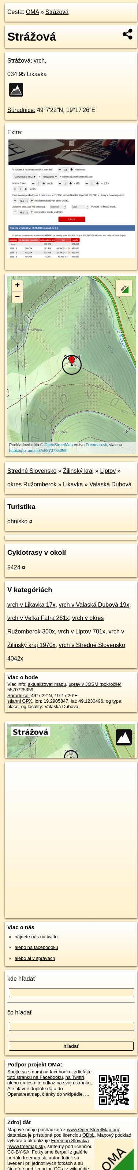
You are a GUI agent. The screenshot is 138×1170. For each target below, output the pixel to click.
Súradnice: (21, 110)
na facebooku (57, 1071)
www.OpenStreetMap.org (93, 1129)
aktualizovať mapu (47, 684)
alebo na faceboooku (36, 947)
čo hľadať (19, 1012)
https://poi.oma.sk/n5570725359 (38, 450)
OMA (32, 12)
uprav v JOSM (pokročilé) (94, 684)
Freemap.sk (96, 444)
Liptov (108, 471)
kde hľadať (21, 979)
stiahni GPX (19, 701)
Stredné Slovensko (31, 471)
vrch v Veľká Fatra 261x (38, 618)
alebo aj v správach (35, 958)
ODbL (88, 1135)
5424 (13, 567)
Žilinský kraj (78, 471)
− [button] (17, 297)
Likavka (73, 484)
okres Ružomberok (31, 484)
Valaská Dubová (110, 484)
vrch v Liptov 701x (81, 631)
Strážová (56, 12)
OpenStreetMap (58, 444)
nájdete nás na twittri (36, 936)
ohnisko (17, 521)
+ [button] (17, 285)
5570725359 (20, 689)
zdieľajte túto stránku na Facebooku (49, 1074)
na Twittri (75, 1077)
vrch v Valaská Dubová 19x (94, 605)
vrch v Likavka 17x (31, 605)
